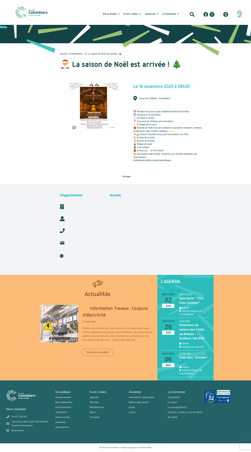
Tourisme (94, 417)
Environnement (63, 407)
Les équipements (177, 407)
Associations (62, 427)
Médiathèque (97, 407)
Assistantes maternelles (141, 397)
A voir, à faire (131, 13)
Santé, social (62, 417)
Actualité (173, 417)
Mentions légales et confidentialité (136, 447)
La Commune (169, 13)
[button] (119, 14)
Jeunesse (150, 13)
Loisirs (132, 412)
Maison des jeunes (139, 402)
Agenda (94, 397)
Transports (61, 412)
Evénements (76, 53)
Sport (93, 412)
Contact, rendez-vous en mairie (185, 412)
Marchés (94, 402)
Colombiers (174, 397)
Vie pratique (110, 13)
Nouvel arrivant (63, 397)
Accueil (63, 53)
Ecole (132, 407)
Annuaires (60, 422)
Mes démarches (64, 402)
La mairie (172, 402)
